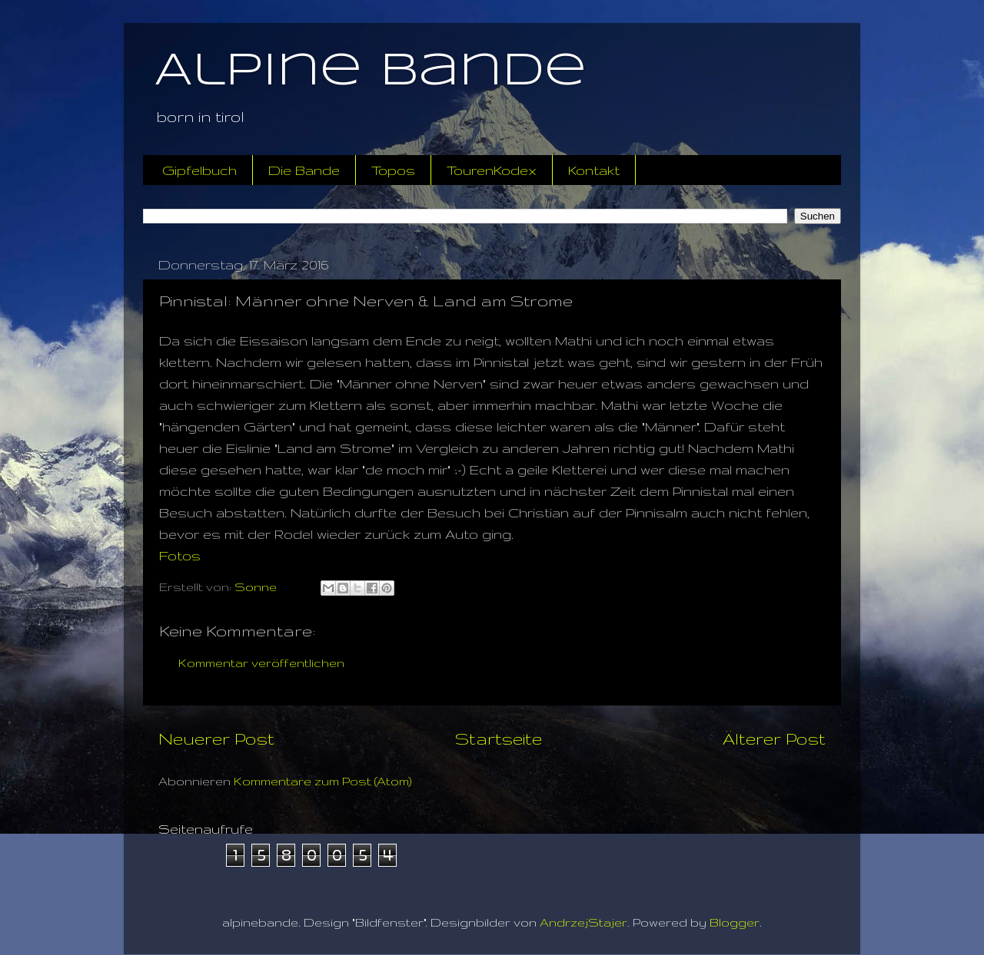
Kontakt (594, 170)
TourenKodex (492, 170)
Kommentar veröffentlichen (261, 662)
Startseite (498, 738)
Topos (393, 170)
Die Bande (304, 170)
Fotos (180, 555)
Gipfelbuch (199, 170)
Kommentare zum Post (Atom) (323, 781)
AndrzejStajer (583, 922)
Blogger (735, 922)
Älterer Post (774, 738)
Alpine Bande (371, 71)
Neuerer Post (216, 738)
